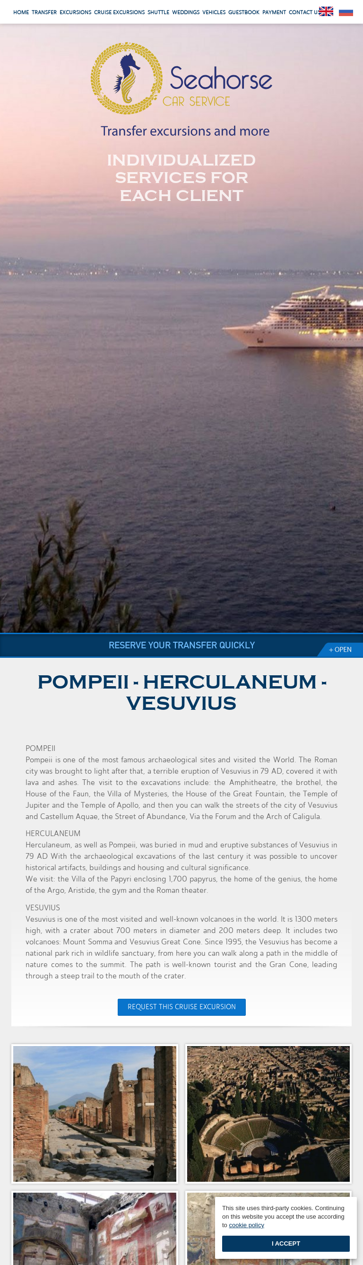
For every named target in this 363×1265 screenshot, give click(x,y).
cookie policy (246, 1225)
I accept (286, 1243)
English (326, 11)
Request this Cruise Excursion (182, 1007)
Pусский (346, 11)
